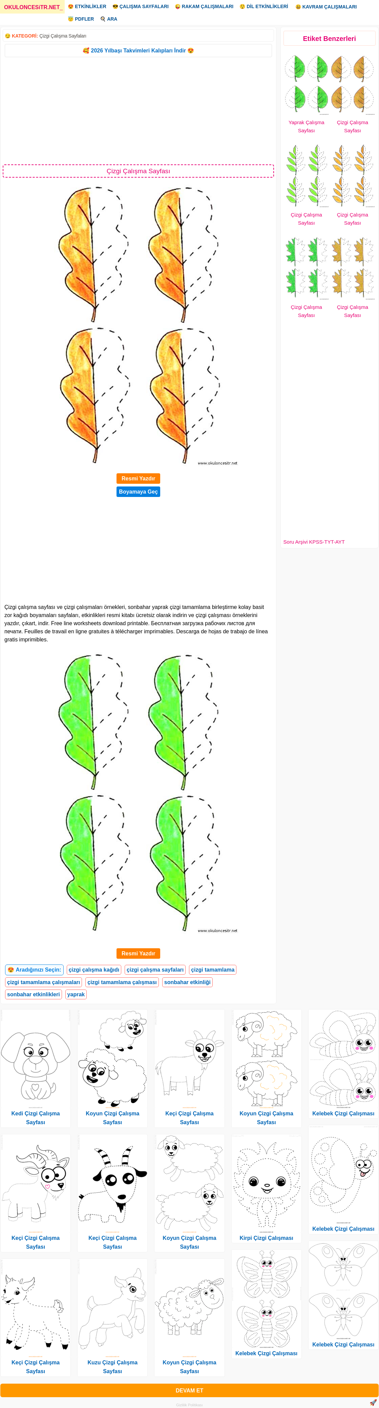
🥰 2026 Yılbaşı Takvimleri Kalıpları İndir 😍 (138, 50)
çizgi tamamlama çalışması (122, 982)
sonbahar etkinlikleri (33, 994)
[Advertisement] (138, 110)
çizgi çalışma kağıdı (94, 970)
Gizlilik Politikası (189, 1405)
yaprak (76, 994)
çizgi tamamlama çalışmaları (43, 982)
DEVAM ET (189, 1390)
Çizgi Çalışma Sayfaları (62, 36)
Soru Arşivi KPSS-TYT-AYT (314, 542)
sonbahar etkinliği (187, 982)
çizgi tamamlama (212, 970)
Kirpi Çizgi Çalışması (266, 1238)
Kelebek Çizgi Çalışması (266, 1353)
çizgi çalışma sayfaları (155, 970)
